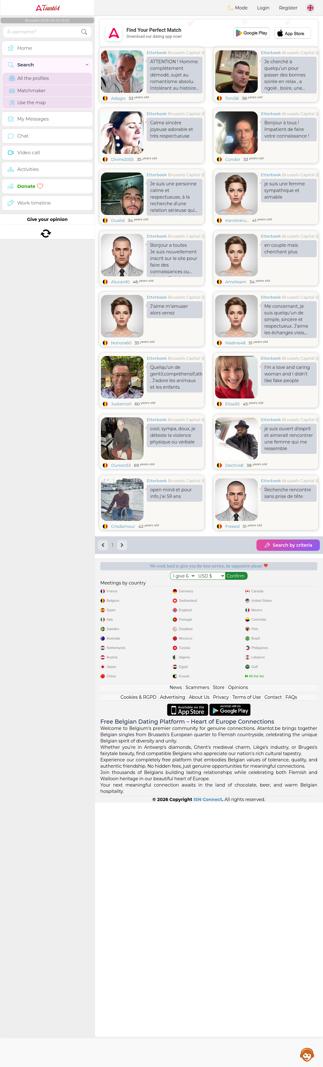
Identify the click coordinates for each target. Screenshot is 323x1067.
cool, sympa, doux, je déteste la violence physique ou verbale (172, 532)
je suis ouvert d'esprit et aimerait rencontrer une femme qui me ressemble (288, 535)
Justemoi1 (121, 452)
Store (219, 952)
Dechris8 (234, 562)
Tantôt (47, 8)
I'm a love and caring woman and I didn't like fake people (287, 422)
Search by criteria (288, 642)
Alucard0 (120, 330)
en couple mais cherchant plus (281, 297)
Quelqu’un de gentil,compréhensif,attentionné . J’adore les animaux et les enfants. (176, 425)
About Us (199, 961)
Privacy (221, 961)
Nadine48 (235, 391)
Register (288, 8)
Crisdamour (123, 623)
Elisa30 (232, 452)
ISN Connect (208, 1064)
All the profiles (29, 78)
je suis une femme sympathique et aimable (284, 190)
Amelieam (235, 330)
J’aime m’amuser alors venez (169, 358)
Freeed (232, 623)
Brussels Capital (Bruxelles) (195, 52)
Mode (237, 8)
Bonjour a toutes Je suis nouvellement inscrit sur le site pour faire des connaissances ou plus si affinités (173, 308)
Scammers (197, 952)
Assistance (307, 1054)
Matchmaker (27, 91)
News (176, 952)
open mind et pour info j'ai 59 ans (171, 590)
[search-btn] (84, 31)
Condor (232, 159)
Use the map (27, 102)
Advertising (172, 961)
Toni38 (232, 98)
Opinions (238, 952)
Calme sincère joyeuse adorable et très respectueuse (171, 129)
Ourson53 (121, 562)
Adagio (118, 98)
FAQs (291, 961)
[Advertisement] (208, 33)
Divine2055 (122, 159)
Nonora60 (121, 391)
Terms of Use (246, 961)
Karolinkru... (237, 220)
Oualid (118, 220)
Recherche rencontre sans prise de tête (287, 590)
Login (263, 8)
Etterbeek (157, 52)
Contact (273, 961)
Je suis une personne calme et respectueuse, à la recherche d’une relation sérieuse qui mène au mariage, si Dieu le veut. (173, 198)
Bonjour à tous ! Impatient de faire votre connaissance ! (286, 129)
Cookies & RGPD (138, 961)
